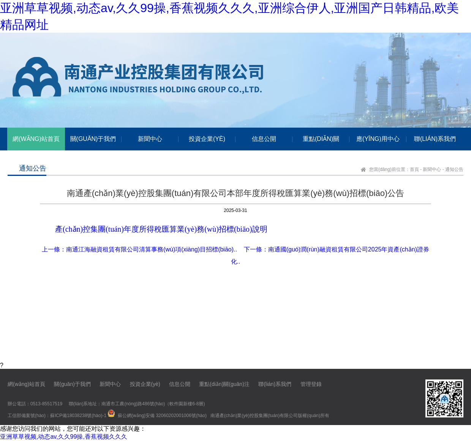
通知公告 (454, 169)
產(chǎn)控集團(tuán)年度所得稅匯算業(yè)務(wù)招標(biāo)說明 (161, 229)
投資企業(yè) (145, 384)
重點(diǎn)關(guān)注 (224, 384)
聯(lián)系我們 (274, 384)
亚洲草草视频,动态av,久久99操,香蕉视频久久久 (63, 436)
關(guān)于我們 (72, 384)
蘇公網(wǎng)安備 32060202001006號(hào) (162, 415)
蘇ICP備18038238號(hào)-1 (78, 415)
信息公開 (179, 384)
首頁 (414, 169)
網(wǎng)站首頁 (26, 384)
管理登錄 (311, 384)
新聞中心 (432, 169)
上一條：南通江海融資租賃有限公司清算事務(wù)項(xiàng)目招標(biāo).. (139, 249)
